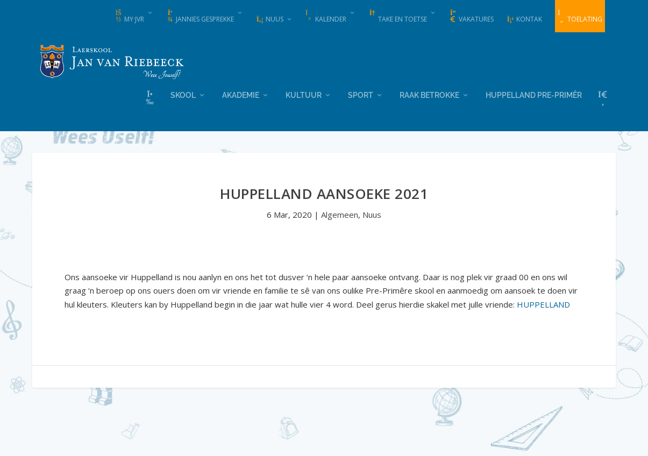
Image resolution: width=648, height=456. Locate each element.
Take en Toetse (397, 17)
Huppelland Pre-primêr (534, 94)
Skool (183, 94)
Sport (360, 94)
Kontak (524, 19)
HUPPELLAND (543, 303)
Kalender (325, 17)
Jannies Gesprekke (200, 17)
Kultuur (304, 94)
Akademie (240, 94)
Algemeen (339, 214)
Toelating (580, 17)
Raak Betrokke (429, 94)
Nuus (269, 19)
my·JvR (129, 17)
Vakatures (471, 17)
